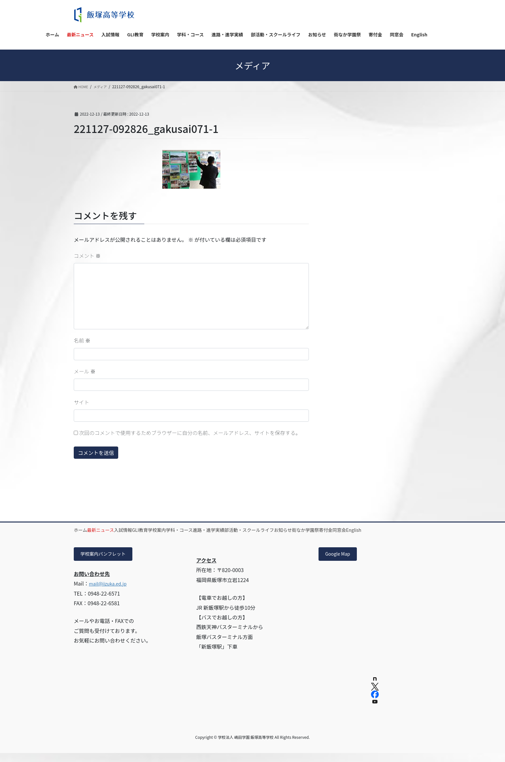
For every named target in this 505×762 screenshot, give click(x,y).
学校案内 (199, 530)
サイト (81, 402)
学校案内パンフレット (107, 562)
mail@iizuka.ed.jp (110, 593)
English (132, 537)
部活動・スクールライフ (319, 530)
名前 (82, 340)
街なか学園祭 (394, 530)
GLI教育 (173, 530)
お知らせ (363, 530)
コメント (87, 255)
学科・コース (230, 530)
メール (85, 371)
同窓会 (108, 537)
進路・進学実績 (269, 530)
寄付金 (85, 537)
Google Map (340, 562)
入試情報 (147, 530)
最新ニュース (114, 530)
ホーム (85, 530)
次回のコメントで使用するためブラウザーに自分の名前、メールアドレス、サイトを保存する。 (190, 433)
